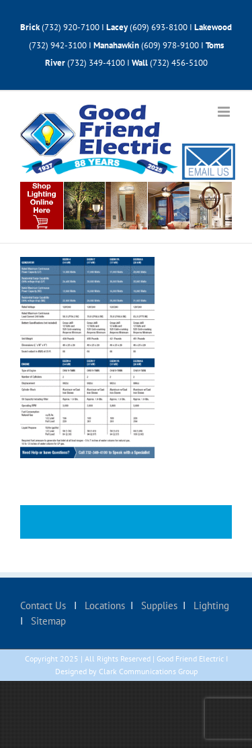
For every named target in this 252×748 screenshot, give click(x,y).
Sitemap (47, 621)
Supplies (157, 605)
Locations (103, 605)
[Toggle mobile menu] (225, 112)
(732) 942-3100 (58, 45)
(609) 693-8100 (158, 27)
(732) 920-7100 (70, 27)
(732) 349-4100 (97, 62)
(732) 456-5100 (179, 62)
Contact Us (44, 605)
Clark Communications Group (148, 671)
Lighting (210, 605)
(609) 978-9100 (170, 45)
